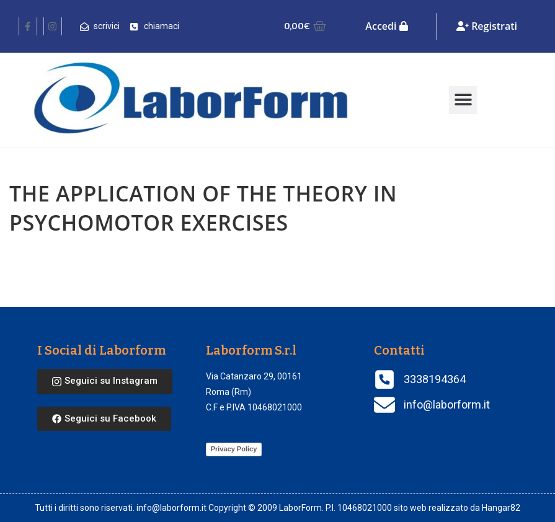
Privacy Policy (234, 449)
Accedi (386, 26)
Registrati (486, 26)
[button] (463, 100)
